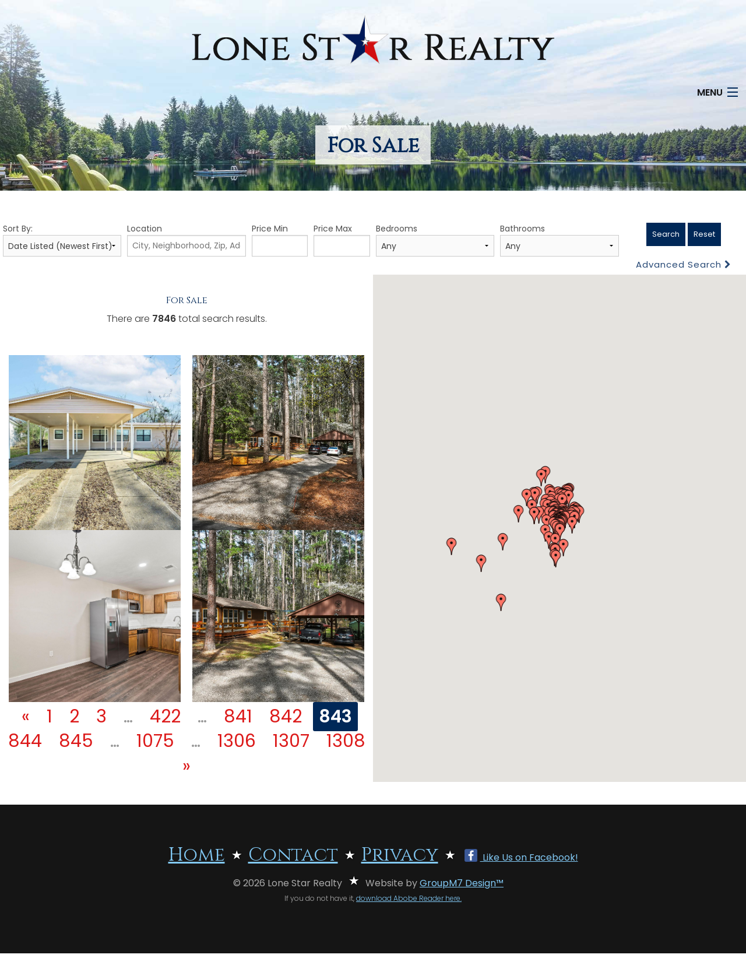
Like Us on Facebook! (521, 857)
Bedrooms (435, 240)
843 (335, 716)
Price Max (342, 240)
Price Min (280, 240)
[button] (451, 546)
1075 (155, 741)
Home (196, 855)
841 (238, 716)
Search (666, 234)
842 (285, 716)
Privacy (399, 855)
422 (165, 716)
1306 (236, 741)
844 (25, 741)
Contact (293, 855)
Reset (704, 234)
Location (186, 240)
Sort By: (62, 240)
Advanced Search (683, 264)
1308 (345, 741)
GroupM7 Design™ (462, 883)
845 (76, 741)
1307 (291, 741)
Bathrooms (559, 240)
